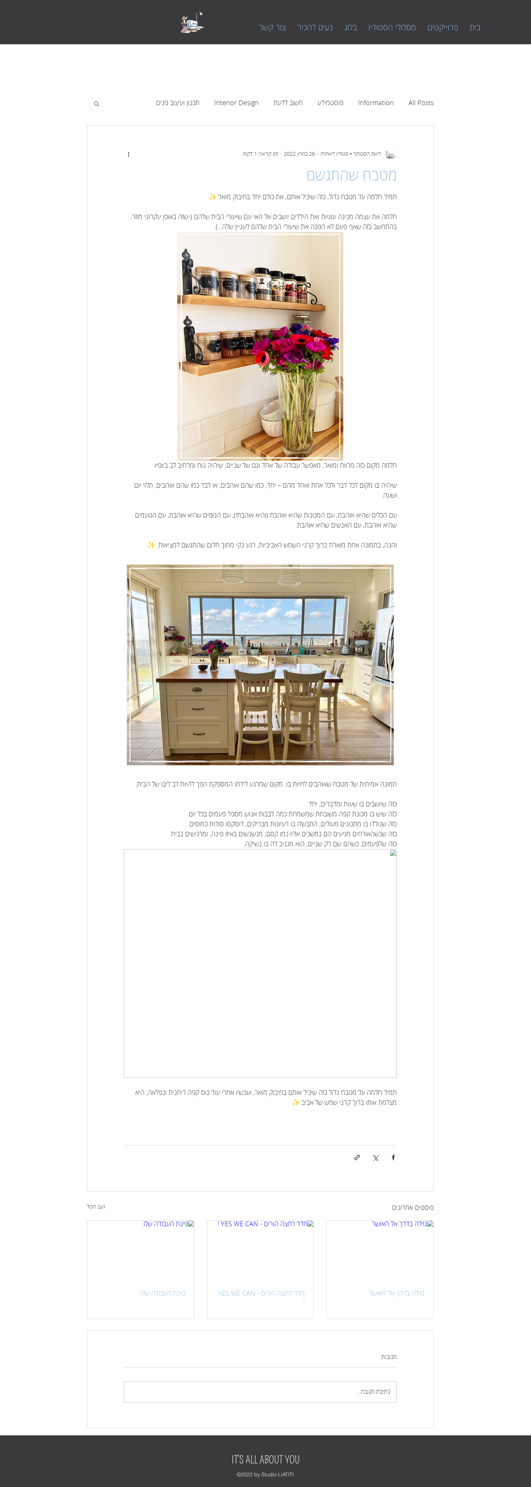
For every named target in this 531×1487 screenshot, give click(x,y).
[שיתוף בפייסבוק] (393, 1157)
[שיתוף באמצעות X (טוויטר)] (375, 1157)
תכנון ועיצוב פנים (177, 103)
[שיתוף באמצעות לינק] (357, 1157)
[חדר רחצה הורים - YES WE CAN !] (260, 1250)
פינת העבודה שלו (162, 1293)
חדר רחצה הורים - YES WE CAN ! (261, 1297)
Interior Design (236, 103)
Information (376, 103)
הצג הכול (96, 1207)
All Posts (421, 103)
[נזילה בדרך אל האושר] (380, 1250)
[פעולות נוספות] (128, 153)
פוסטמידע (330, 103)
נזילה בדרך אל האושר (396, 1293)
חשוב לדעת (288, 103)
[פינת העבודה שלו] (140, 1250)
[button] (96, 103)
